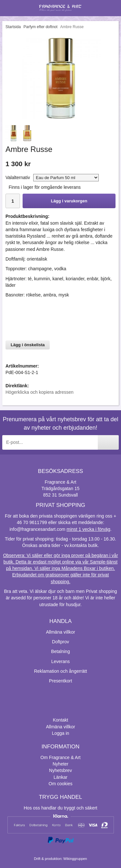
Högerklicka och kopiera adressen (39, 392)
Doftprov (60, 641)
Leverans (60, 661)
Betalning (60, 651)
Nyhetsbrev (60, 770)
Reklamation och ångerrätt (60, 671)
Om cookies (61, 783)
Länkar (60, 777)
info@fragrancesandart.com (37, 529)
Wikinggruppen (75, 859)
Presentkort (60, 680)
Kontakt (60, 720)
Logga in (60, 733)
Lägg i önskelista (28, 344)
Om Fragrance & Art (60, 757)
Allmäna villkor (60, 632)
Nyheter (60, 763)
